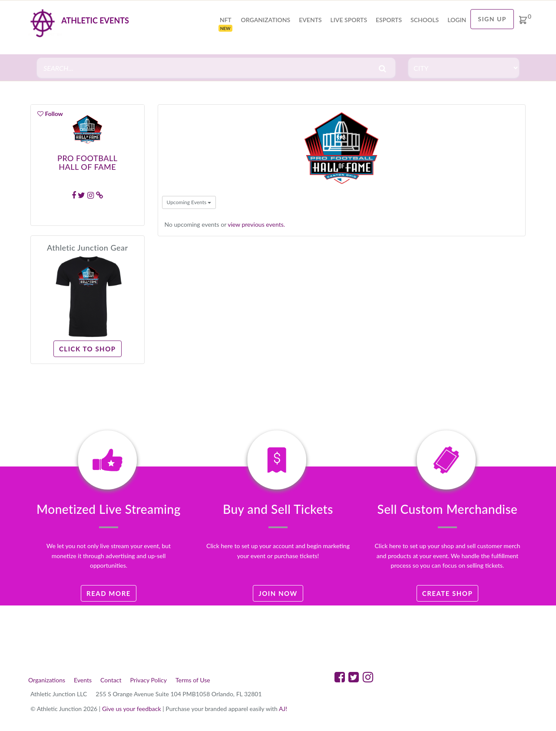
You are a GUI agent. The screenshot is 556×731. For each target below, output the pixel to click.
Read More (108, 593)
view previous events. (256, 224)
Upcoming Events (189, 202)
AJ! (283, 708)
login (456, 19)
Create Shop (447, 593)
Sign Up (492, 19)
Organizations (266, 19)
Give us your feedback (131, 708)
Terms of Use (192, 680)
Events (310, 19)
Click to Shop (87, 349)
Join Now (277, 593)
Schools (424, 19)
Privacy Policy (148, 680)
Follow (50, 113)
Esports (389, 19)
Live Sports (349, 19)
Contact (111, 680)
